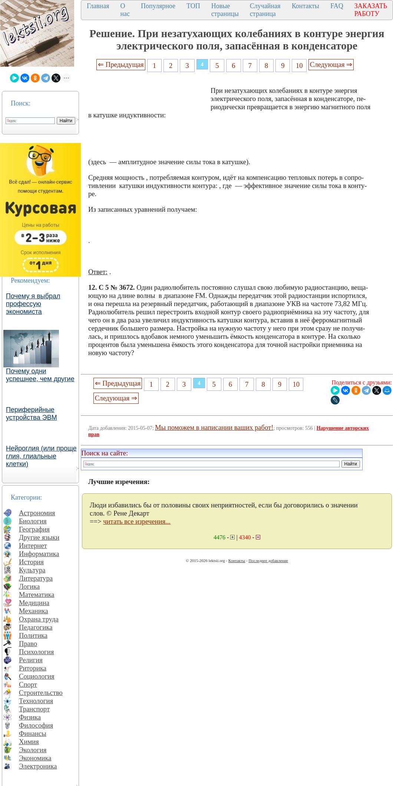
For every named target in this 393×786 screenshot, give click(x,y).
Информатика (39, 554)
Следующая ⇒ (331, 64)
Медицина (34, 603)
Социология (37, 676)
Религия (31, 660)
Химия (29, 742)
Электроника (38, 766)
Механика (33, 611)
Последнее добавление (268, 560)
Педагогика (36, 627)
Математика (37, 594)
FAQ (336, 6)
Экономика (35, 758)
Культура (32, 570)
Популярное (158, 6)
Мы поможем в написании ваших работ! (214, 427)
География (34, 529)
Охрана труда (39, 619)
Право (28, 643)
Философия (36, 725)
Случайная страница (265, 9)
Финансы (32, 733)
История (31, 562)
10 (299, 65)
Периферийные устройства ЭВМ (31, 413)
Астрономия (37, 513)
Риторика (32, 668)
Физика (30, 717)
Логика (29, 586)
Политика (33, 635)
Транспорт (34, 709)
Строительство (41, 692)
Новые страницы (225, 9)
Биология (33, 521)
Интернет (33, 545)
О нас (125, 9)
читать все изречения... (137, 521)
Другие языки (39, 537)
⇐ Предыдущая (121, 64)
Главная (98, 6)
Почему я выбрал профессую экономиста (33, 303)
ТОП (193, 6)
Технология (36, 701)
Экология (32, 750)
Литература (36, 578)
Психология (36, 652)
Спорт (28, 684)
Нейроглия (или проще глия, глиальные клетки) (41, 456)
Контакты (305, 6)
